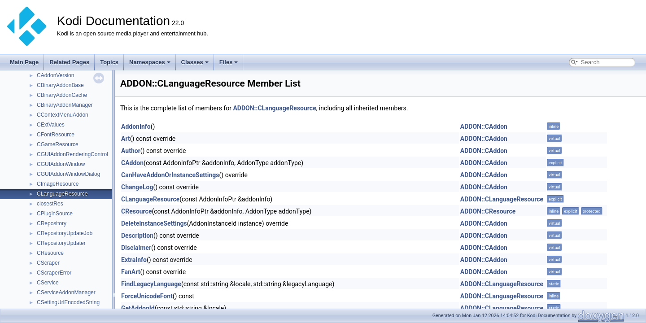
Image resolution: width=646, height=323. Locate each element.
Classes (195, 62)
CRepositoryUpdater (61, 243)
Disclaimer (136, 247)
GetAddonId (138, 308)
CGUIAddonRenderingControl (72, 154)
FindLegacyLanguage (151, 284)
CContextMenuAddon (62, 115)
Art (125, 138)
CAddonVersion (55, 75)
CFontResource (55, 134)
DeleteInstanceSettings (154, 223)
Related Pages (69, 62)
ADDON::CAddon (483, 126)
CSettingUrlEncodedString (68, 302)
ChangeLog (137, 187)
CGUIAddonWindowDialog (68, 174)
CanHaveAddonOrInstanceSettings (170, 175)
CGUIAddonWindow (61, 164)
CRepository (51, 223)
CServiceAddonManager (66, 292)
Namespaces (149, 62)
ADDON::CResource (488, 211)
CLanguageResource (62, 194)
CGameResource (58, 144)
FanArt (130, 271)
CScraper (48, 263)
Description (137, 235)
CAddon (132, 162)
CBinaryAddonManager (65, 105)
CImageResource (58, 184)
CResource (50, 253)
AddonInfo (136, 126)
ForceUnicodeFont (147, 296)
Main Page (24, 62)
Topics (109, 62)
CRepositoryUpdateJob (64, 233)
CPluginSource (55, 213)
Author (130, 150)
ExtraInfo (134, 259)
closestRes (50, 204)
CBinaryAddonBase (60, 85)
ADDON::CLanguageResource (274, 108)
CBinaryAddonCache (62, 95)
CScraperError (54, 273)
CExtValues (51, 125)
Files (228, 62)
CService (48, 282)
